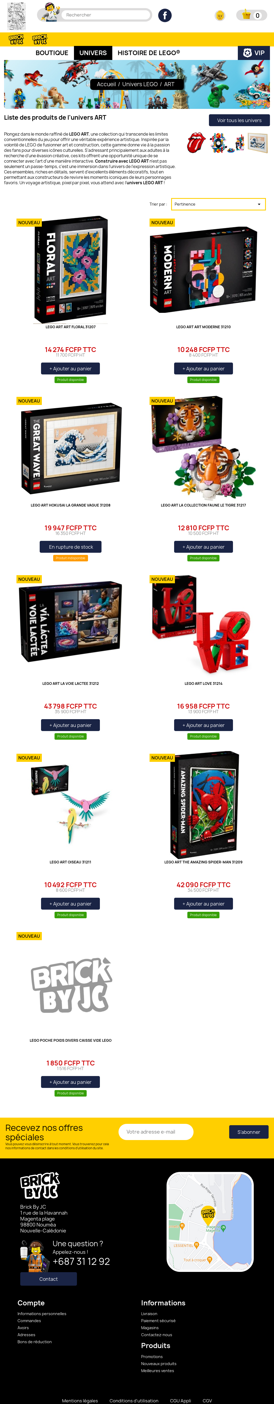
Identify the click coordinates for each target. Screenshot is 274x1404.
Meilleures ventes (157, 1357)
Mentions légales (80, 1387)
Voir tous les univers (239, 107)
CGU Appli (180, 1387)
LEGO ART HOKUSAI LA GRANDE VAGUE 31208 (70, 492)
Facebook (165, 15)
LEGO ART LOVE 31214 (203, 670)
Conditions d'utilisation (134, 1387)
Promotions (152, 1343)
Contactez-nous (156, 1321)
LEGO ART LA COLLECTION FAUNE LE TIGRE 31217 (203, 492)
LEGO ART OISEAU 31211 (70, 849)
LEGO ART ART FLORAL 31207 (71, 313)
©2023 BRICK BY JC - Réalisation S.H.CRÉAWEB (137, 1397)
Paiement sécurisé (158, 1307)
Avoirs (23, 1314)
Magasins (150, 1314)
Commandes (29, 1307)
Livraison (149, 1300)
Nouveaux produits (159, 1350)
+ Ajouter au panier (70, 355)
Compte (31, 1289)
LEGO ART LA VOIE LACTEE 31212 (70, 670)
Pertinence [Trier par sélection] (218, 190)
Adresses (26, 1321)
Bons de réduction (35, 1328)
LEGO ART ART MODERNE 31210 (203, 313)
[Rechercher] (106, 14)
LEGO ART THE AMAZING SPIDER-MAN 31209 (203, 849)
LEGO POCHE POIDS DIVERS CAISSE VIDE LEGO (70, 1027)
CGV (207, 1387)
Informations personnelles (42, 1300)
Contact (48, 1265)
